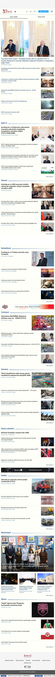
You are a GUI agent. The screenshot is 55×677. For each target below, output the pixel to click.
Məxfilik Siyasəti (46, 660)
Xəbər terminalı (43, 11)
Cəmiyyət (5, 312)
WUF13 (4, 123)
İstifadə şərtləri (27, 663)
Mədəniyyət (6, 533)
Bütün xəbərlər (49, 176)
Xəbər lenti (41, 17)
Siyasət (4, 180)
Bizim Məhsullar (36, 660)
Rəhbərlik (28, 660)
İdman (3, 599)
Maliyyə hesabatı (20, 660)
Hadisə (4, 475)
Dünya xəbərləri (7, 428)
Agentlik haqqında (9, 660)
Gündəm (4, 369)
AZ (34, 11)
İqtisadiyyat (6, 248)
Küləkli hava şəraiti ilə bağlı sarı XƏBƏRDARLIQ (20, 675)
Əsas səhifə (14, 17)
